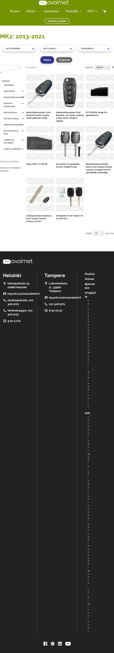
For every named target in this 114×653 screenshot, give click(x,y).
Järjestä (89, 67)
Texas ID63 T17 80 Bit (36, 164)
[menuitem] (36, 11)
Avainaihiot (9, 91)
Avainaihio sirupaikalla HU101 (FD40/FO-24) (67, 165)
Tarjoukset (9, 85)
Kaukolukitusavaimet (14, 97)
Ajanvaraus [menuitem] (51, 11)
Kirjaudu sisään (57, 21)
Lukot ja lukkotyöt (12, 148)
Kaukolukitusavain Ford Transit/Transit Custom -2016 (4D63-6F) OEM (38, 115)
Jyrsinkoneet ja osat (11, 132)
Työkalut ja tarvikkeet (9, 141)
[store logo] (54, 2)
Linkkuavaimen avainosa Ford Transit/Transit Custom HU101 (39, 218)
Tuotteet (5, 81)
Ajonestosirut (10, 112)
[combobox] (19, 49)
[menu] (53, 11)
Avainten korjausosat (9, 105)
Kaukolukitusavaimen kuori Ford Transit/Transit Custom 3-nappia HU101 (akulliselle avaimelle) (99, 168)
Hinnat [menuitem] (30, 11)
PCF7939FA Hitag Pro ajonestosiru (96, 114)
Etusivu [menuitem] (15, 11)
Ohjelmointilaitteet (13, 124)
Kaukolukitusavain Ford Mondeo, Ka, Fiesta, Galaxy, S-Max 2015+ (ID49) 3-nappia (70, 116)
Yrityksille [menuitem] (71, 11)
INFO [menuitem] (91, 11)
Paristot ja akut (11, 118)
